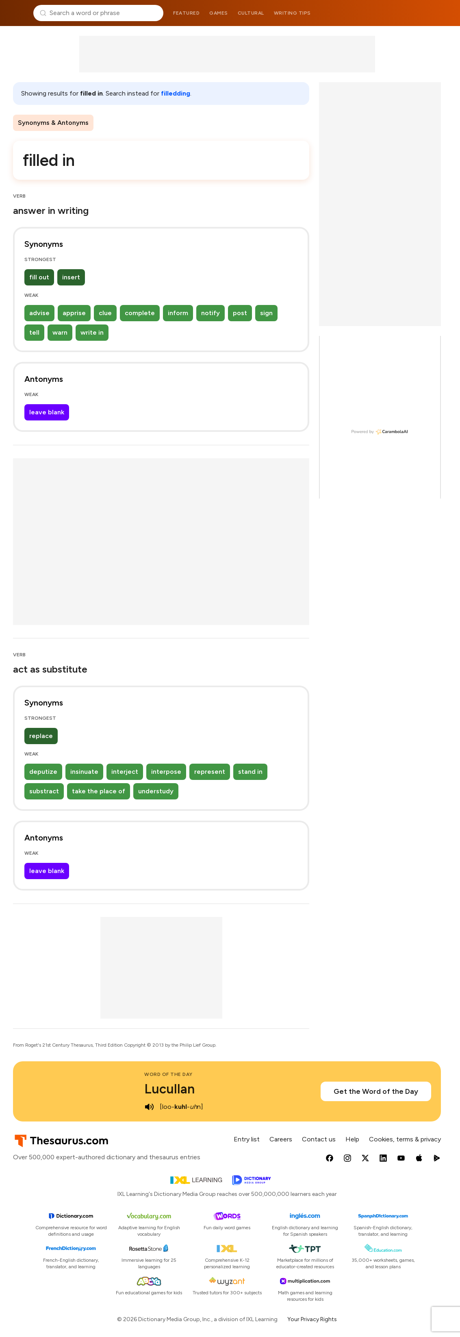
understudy (156, 791)
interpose (166, 771)
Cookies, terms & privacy (405, 1139)
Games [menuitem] (218, 13)
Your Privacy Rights (312, 1319)
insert (71, 277)
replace (41, 736)
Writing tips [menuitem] (292, 13)
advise (39, 313)
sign (266, 313)
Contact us (319, 1139)
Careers (280, 1139)
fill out (39, 277)
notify (210, 313)
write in (92, 332)
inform (178, 313)
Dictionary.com (442, 13)
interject (124, 771)
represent (209, 771)
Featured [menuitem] (186, 13)
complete (140, 313)
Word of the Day (168, 1074)
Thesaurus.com (18, 13)
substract (44, 791)
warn (59, 332)
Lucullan (169, 1089)
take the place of (98, 791)
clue (105, 313)
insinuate (84, 771)
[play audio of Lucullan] (149, 1107)
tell (34, 332)
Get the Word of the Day (376, 1091)
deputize (43, 771)
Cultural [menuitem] (251, 13)
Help (352, 1139)
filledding (175, 93)
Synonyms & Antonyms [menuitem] (53, 122)
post (240, 313)
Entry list (247, 1139)
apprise (74, 313)
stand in (250, 771)
